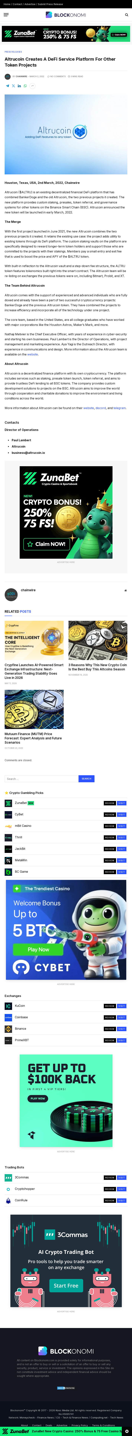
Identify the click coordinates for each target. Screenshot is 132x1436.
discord (101, 408)
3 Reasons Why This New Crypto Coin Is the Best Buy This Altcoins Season (98, 667)
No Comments (57, 76)
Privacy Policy (80, 1425)
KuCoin (20, 1006)
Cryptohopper (25, 1189)
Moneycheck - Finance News (37, 1417)
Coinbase (21, 1017)
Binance (20, 1028)
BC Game (21, 871)
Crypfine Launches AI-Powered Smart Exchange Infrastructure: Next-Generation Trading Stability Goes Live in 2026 (34, 671)
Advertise (30, 4)
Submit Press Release (50, 4)
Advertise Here (66, 562)
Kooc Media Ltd (65, 1410)
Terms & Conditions (103, 1425)
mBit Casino (23, 826)
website (32, 354)
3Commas (22, 1177)
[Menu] (6, 15)
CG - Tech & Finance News (72, 1417)
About (24, 1425)
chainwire (21, 76)
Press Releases (13, 52)
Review (110, 803)
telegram (119, 408)
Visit (121, 803)
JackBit (20, 849)
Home (7, 4)
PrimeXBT (22, 1040)
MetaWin (21, 860)
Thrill (18, 837)
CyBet (19, 814)
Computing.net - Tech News (107, 1417)
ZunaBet (24, 803)
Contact (17, 4)
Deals (49, 1425)
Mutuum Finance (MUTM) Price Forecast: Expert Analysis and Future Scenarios (33, 738)
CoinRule (21, 1200)
